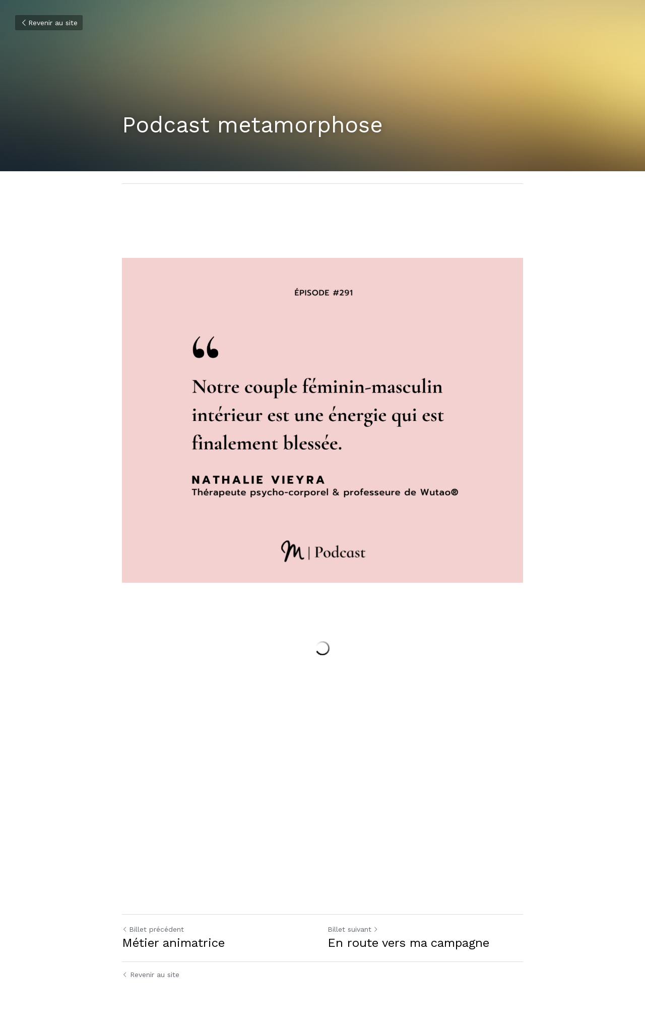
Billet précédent (153, 929)
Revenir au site (49, 23)
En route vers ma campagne (408, 943)
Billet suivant (353, 929)
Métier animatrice (173, 943)
